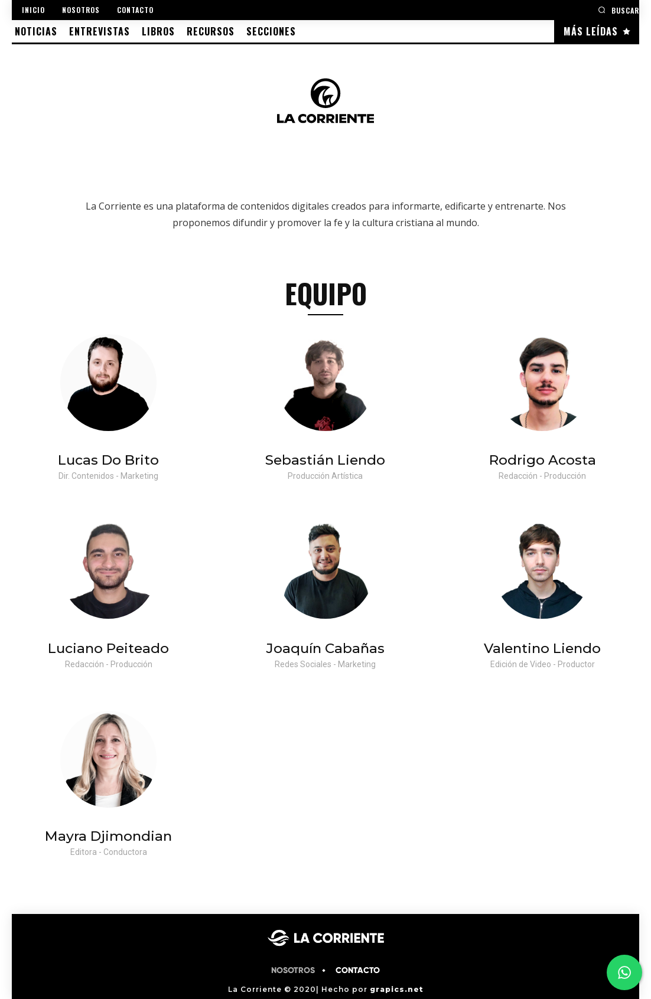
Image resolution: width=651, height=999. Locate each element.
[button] (618, 10)
